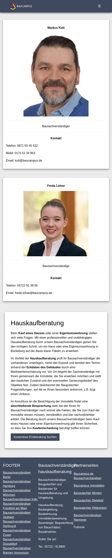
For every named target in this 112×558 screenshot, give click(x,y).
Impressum (21, 552)
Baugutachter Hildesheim (90, 507)
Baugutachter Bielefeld (88, 500)
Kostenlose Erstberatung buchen (35, 437)
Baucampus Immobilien (89, 485)
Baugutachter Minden (88, 493)
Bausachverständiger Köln (20, 499)
